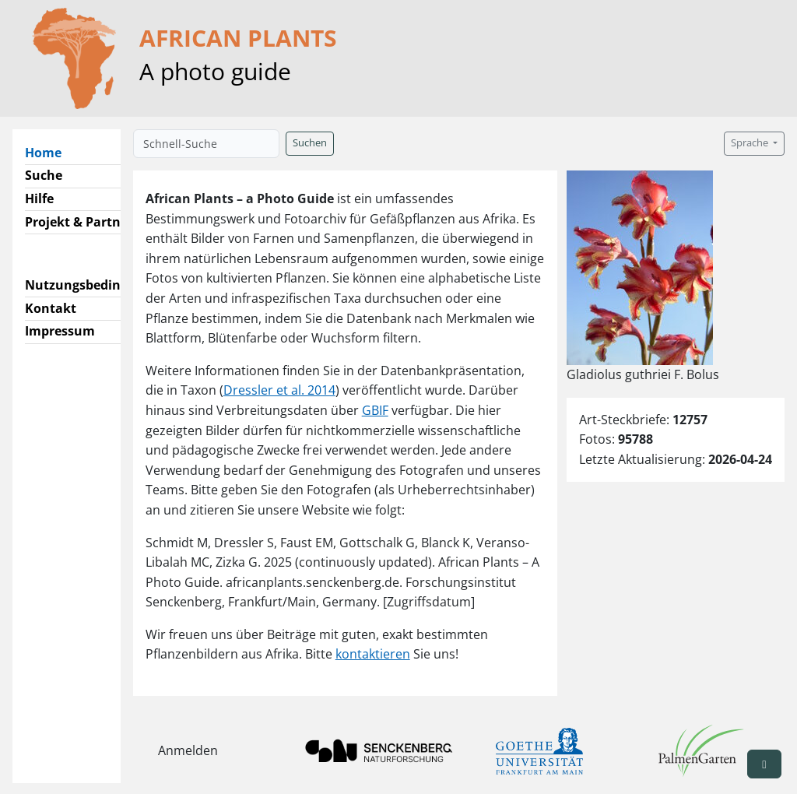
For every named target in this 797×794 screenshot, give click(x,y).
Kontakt (50, 308)
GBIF (375, 410)
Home (49, 151)
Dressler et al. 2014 (279, 390)
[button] (764, 764)
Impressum (60, 330)
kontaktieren (372, 653)
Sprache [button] (751, 142)
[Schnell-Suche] (206, 143)
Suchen (310, 142)
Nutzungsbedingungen (96, 284)
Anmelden (188, 750)
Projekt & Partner (79, 221)
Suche (43, 175)
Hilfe (39, 198)
